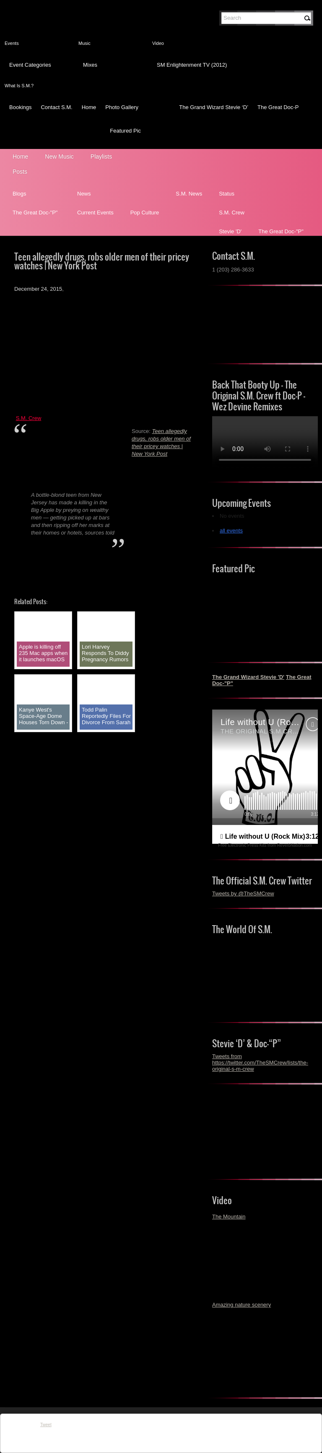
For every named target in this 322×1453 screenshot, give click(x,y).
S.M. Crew (231, 212)
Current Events (95, 212)
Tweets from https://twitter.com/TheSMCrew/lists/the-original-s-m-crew (260, 1062)
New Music (59, 156)
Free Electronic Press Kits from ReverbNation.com (265, 845)
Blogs (19, 193)
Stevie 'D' (230, 231)
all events (231, 530)
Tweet (46, 1424)
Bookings (20, 107)
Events (12, 43)
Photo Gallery (121, 107)
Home (89, 107)
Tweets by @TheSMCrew (243, 893)
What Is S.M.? (19, 85)
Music (84, 43)
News (84, 193)
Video (158, 43)
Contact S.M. (56, 107)
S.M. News (189, 193)
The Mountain (229, 1216)
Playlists (101, 156)
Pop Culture (144, 212)
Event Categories (30, 65)
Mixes (90, 65)
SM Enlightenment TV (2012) (192, 65)
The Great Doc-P (278, 107)
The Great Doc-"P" (35, 212)
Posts (20, 171)
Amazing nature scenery (241, 1305)
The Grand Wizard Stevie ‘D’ (213, 107)
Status (226, 193)
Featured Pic (125, 131)
